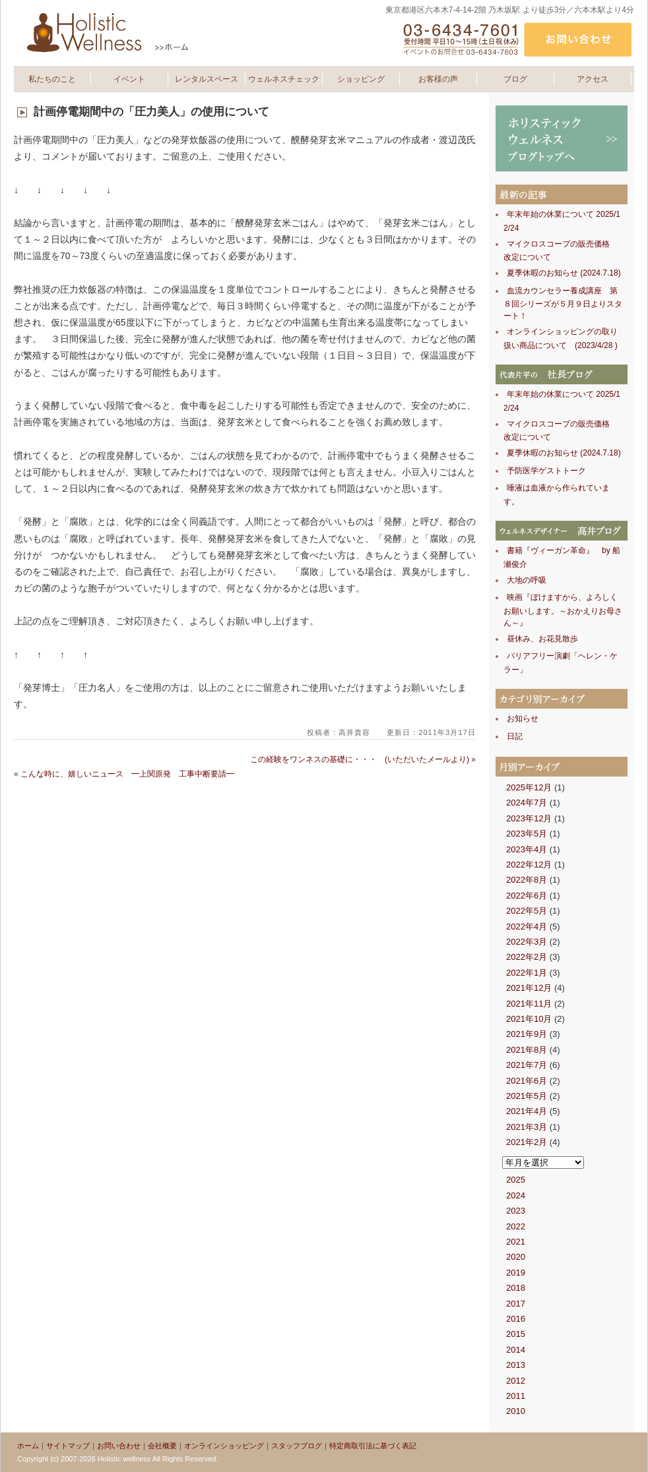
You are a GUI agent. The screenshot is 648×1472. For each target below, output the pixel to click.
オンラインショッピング (224, 1446)
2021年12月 (529, 988)
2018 (515, 1288)
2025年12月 (529, 787)
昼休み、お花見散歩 (542, 638)
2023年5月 (526, 834)
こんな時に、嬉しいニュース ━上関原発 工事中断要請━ (127, 774)
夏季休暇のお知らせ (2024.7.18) (564, 273)
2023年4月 (526, 849)
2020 (515, 1257)
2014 (515, 1350)
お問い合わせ (119, 1446)
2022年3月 (526, 942)
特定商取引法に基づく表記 (372, 1446)
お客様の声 (438, 79)
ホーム (28, 1446)
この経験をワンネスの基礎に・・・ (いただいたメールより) (359, 759)
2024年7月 (526, 803)
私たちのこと (52, 79)
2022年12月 (529, 864)
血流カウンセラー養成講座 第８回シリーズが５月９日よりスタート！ (562, 303)
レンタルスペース (206, 79)
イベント (129, 79)
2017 (515, 1304)
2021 (515, 1242)
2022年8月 (526, 880)
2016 (515, 1319)
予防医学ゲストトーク (546, 470)
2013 (515, 1365)
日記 (515, 736)
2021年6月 (526, 1081)
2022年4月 (526, 926)
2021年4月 (526, 1111)
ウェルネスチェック (283, 79)
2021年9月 (526, 1034)
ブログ (515, 79)
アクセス (592, 79)
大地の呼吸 (526, 580)
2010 (515, 1411)
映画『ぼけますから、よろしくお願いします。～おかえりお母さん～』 (562, 610)
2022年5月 (526, 911)
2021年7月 (526, 1065)
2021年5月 (526, 1096)
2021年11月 (529, 1004)
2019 (515, 1273)
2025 (515, 1180)
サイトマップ (68, 1446)
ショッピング (361, 79)
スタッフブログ (296, 1446)
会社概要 (162, 1446)
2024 (515, 1195)
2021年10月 (529, 1019)
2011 (515, 1396)
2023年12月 (529, 818)
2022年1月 (526, 973)
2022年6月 (526, 895)
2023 (515, 1211)
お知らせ (522, 718)
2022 (515, 1226)
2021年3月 (526, 1127)
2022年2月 (526, 957)
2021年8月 (526, 1050)
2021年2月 (526, 1142)
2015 (515, 1334)
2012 (515, 1381)
